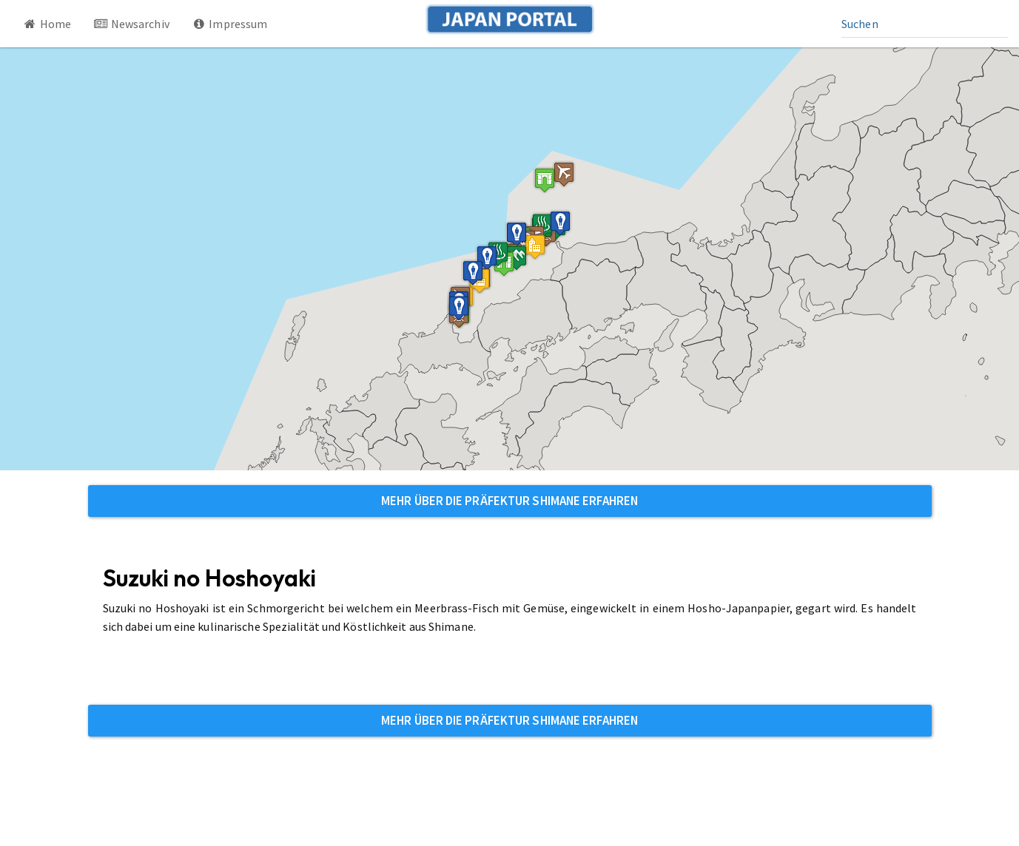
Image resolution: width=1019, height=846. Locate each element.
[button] (544, 180)
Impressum (230, 23)
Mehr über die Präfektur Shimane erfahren (509, 501)
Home (46, 23)
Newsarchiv (131, 23)
